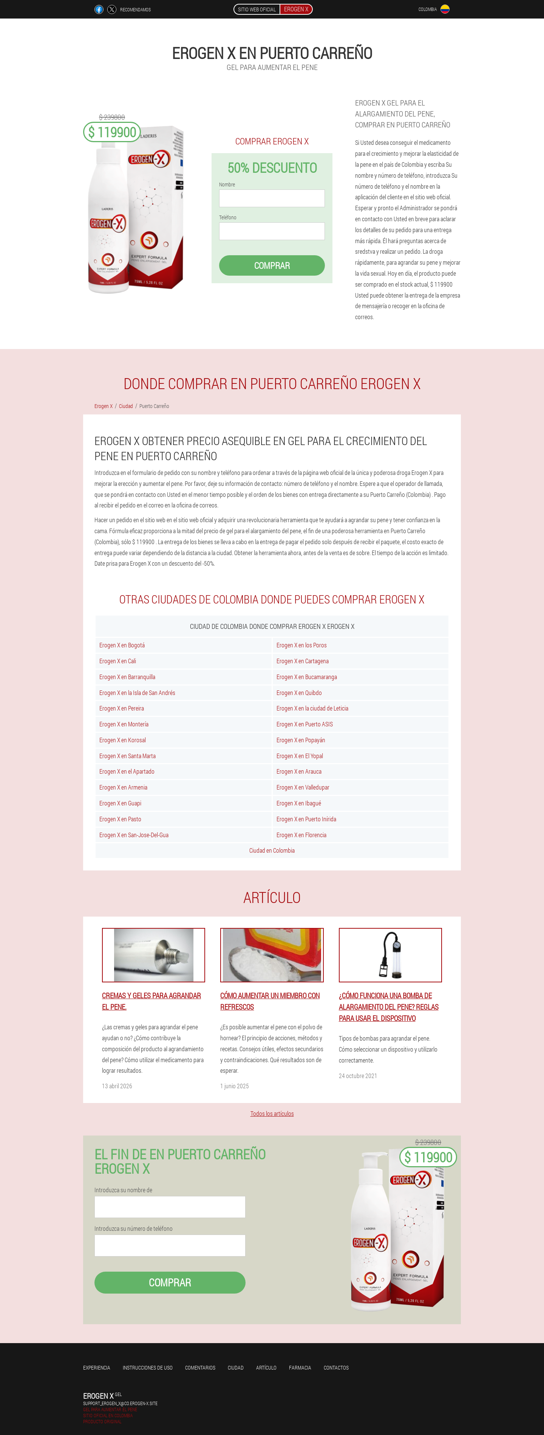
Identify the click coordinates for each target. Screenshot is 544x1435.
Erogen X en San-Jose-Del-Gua (133, 835)
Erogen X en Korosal (122, 740)
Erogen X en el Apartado (127, 771)
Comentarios (200, 1367)
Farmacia (300, 1367)
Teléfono (227, 217)
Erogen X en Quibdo (299, 693)
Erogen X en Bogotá (122, 645)
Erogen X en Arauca (299, 771)
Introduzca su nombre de (123, 1190)
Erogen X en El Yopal (300, 756)
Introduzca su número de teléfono (133, 1229)
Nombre (227, 184)
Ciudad (236, 1367)
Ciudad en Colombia (272, 850)
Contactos (336, 1367)
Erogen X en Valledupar (303, 787)
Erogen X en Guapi (120, 803)
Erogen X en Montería (123, 724)
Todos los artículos (272, 1113)
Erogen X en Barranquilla (127, 677)
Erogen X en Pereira (121, 708)
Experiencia (96, 1367)
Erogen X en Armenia (123, 787)
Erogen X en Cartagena (303, 661)
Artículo (266, 1367)
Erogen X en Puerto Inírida (306, 819)
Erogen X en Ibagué (299, 803)
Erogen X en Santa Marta (127, 756)
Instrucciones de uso (148, 1367)
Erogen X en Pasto (120, 819)
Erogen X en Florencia (301, 835)
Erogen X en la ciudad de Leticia (312, 708)
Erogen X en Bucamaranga (307, 677)
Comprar (272, 265)
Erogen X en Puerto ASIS (305, 724)
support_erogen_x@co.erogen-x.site (120, 1403)
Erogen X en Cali (117, 661)
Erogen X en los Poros (302, 645)
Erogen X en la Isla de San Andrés (137, 693)
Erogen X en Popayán (301, 740)
